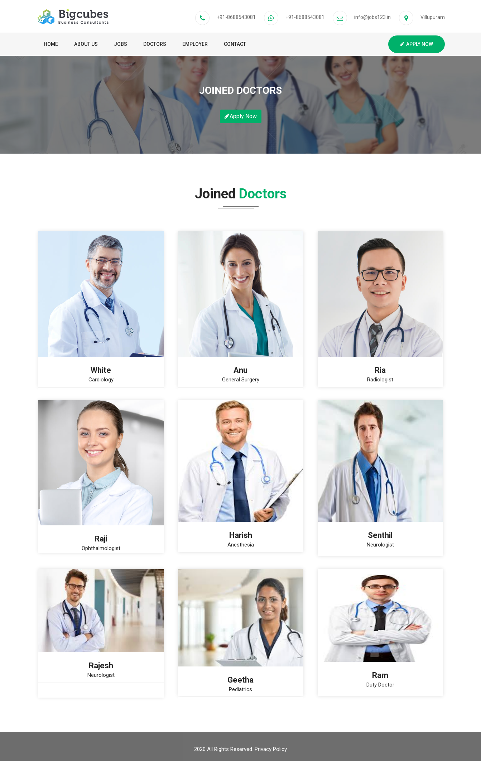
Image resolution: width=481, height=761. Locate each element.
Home (51, 44)
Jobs (120, 44)
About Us (86, 44)
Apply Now (416, 44)
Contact (235, 44)
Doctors (154, 44)
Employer (195, 44)
